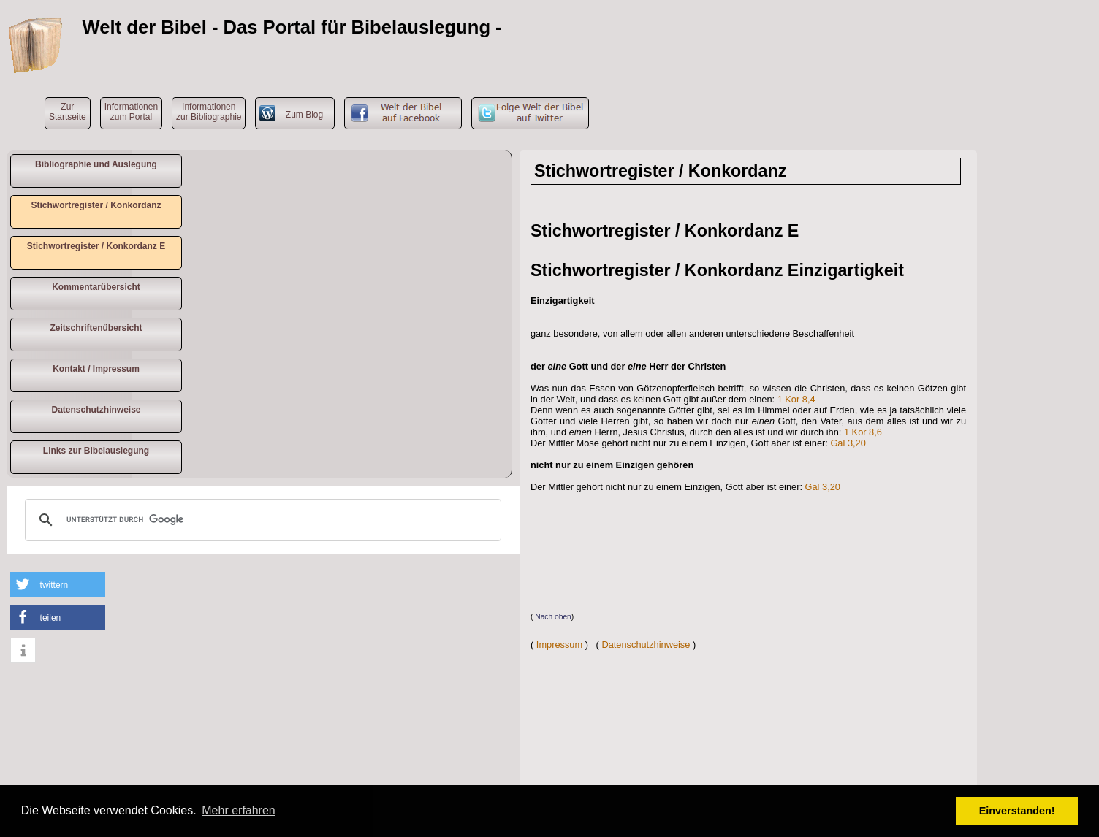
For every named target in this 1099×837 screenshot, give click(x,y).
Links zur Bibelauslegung (96, 451)
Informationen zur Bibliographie (208, 112)
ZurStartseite (67, 112)
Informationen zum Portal (131, 112)
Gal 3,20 (847, 442)
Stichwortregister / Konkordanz (96, 205)
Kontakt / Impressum (96, 369)
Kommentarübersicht (96, 287)
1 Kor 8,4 (796, 399)
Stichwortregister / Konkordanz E (96, 246)
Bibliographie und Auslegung (96, 164)
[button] (57, 584)
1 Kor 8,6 (863, 432)
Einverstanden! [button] (1017, 811)
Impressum (559, 644)
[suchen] (260, 520)
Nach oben (553, 617)
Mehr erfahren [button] (238, 810)
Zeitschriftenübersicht (96, 328)
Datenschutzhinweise (95, 410)
